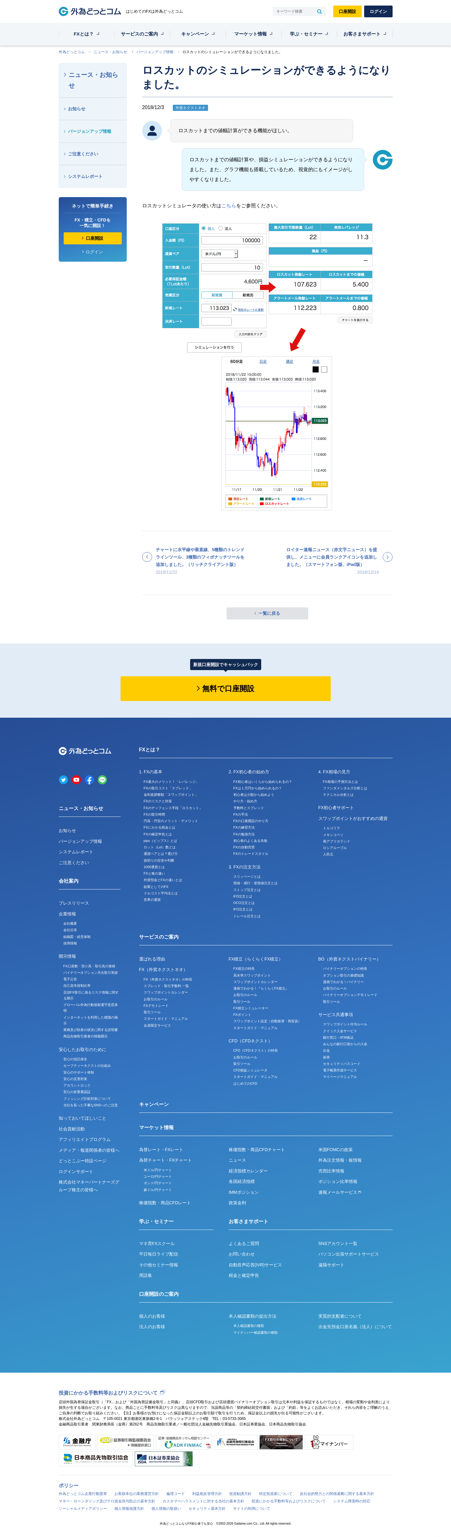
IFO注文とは (243, 909)
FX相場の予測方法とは (340, 781)
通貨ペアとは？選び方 (161, 853)
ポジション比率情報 (337, 1181)
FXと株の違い (154, 873)
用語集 (145, 1275)
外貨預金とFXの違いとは (163, 880)
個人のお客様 (152, 1316)
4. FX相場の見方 (334, 771)
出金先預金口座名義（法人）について (355, 1326)
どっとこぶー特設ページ (82, 1160)
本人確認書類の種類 (248, 1326)
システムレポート (85, 176)
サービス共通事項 (335, 1014)
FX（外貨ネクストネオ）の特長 (168, 979)
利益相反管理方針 (207, 1494)
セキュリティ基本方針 (207, 1508)
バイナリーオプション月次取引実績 (90, 972)
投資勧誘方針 (240, 1494)
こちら (228, 205)
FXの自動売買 (244, 847)
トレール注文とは (247, 916)
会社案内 (69, 881)
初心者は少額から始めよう (253, 794)
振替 (326, 1057)
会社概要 (70, 923)
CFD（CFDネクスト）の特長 (255, 1050)
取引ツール (152, 1012)
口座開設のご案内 (159, 1294)
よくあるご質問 (244, 1243)
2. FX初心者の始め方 (249, 771)
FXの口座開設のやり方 (250, 821)
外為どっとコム (72, 52)
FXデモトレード (156, 1005)
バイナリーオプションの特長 (345, 968)
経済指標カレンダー (248, 1170)
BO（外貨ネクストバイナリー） (349, 958)
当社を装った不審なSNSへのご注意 (90, 1105)
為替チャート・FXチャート (165, 1160)
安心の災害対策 (75, 1079)
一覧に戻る (269, 613)
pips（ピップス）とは (160, 840)
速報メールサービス (340, 1192)
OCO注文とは (244, 903)
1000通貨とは (154, 867)
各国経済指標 (242, 1181)
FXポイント (242, 1014)
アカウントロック (77, 1085)
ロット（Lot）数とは (160, 847)
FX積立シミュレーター (250, 1008)
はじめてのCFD (245, 1083)
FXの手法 (240, 814)
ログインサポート (76, 1171)
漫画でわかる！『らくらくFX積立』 (261, 988)
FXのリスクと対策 (158, 801)
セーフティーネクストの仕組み (87, 1065)
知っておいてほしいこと (82, 1118)
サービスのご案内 (139, 33)
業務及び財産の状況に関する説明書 (90, 1030)
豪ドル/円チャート (158, 1190)
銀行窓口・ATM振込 (338, 1037)
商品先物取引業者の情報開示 (85, 1036)
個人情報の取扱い (166, 1508)
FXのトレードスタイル (250, 853)
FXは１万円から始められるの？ (257, 788)
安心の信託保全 (75, 1059)
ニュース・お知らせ (110, 52)
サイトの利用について (251, 1508)
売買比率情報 (331, 1170)
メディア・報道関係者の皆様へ (89, 1150)
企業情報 (67, 913)
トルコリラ (331, 828)
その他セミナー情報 (158, 1264)
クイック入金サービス (340, 1031)
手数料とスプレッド (248, 808)
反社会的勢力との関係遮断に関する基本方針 (337, 1494)
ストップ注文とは (247, 890)
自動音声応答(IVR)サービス (255, 1264)
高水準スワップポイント (252, 975)
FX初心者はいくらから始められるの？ (262, 781)
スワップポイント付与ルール (345, 1024)
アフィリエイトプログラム (85, 1139)
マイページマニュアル (340, 1077)
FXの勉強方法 (244, 834)
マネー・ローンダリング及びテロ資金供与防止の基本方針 (107, 1501)
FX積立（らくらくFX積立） (256, 958)
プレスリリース (74, 903)
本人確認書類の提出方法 (252, 1316)
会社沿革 (70, 930)
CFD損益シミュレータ (250, 1070)
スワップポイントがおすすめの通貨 (353, 818)
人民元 (328, 854)
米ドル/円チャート (158, 1170)
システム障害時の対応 (351, 1501)
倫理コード (175, 1494)
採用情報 (70, 943)
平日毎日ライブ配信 (158, 1254)
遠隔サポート (331, 1264)
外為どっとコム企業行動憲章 (83, 1494)
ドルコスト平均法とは (161, 893)
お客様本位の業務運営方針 (136, 1494)
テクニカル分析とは (338, 794)
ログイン (378, 11)
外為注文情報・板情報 (340, 1160)
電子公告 (70, 979)
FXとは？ (84, 33)
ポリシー (69, 1485)
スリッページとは (247, 876)
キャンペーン (195, 33)
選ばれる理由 (152, 958)
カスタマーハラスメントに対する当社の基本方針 (203, 1501)
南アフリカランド (336, 841)
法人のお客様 (152, 1326)
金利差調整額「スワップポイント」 (171, 794)
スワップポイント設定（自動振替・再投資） (267, 1021)
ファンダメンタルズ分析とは (345, 788)
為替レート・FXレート (161, 1149)
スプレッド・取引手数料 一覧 (166, 986)
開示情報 (67, 956)
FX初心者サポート (336, 807)
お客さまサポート (362, 33)
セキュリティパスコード (341, 1064)
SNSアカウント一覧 (338, 1243)
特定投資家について (275, 1494)
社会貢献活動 (72, 1128)
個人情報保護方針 (129, 1508)
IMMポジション (244, 1192)
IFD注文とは (243, 896)
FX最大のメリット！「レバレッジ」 (171, 781)
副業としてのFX (156, 887)
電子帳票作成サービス (340, 1070)
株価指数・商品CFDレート (165, 1202)
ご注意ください (83, 153)
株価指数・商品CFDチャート (257, 1149)
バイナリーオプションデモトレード (350, 995)
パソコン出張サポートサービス (348, 1254)
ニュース (237, 1160)
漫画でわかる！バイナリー (343, 982)
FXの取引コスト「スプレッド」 (168, 788)
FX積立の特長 (244, 968)
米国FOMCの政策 (335, 1149)
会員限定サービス (157, 1025)
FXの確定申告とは (158, 834)
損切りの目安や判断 (159, 860)
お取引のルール (156, 999)
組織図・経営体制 (77, 937)
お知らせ (76, 108)
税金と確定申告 (244, 1275)
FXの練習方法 (244, 827)
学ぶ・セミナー (306, 33)
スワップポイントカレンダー (166, 992)
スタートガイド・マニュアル (166, 1018)
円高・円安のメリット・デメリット (171, 821)
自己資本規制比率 (77, 985)
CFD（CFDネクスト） (251, 1040)
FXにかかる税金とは (159, 827)
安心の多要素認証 (77, 1092)
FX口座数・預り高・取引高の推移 (89, 966)
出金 (326, 1050)
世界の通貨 (152, 900)
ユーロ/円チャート (158, 1176)
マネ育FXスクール (157, 1243)
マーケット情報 (250, 33)
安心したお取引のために (82, 1049)
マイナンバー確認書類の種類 (255, 1332)
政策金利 (237, 1202)
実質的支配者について (340, 1316)
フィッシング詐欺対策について (87, 1098)
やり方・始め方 (245, 801)
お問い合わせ (242, 1254)
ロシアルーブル (335, 848)
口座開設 (347, 11)
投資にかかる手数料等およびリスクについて (108, 1393)
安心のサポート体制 (78, 1072)
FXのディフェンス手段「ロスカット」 (173, 808)
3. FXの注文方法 (245, 866)
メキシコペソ (333, 835)
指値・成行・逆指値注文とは (255, 883)
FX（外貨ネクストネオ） (163, 969)
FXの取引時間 (154, 814)
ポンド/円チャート (158, 1183)
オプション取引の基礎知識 (343, 975)
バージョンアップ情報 (154, 52)
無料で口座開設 (228, 688)
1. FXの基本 (150, 771)
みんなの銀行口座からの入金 (345, 1044)
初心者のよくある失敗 (250, 840)
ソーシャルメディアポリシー (83, 1508)
